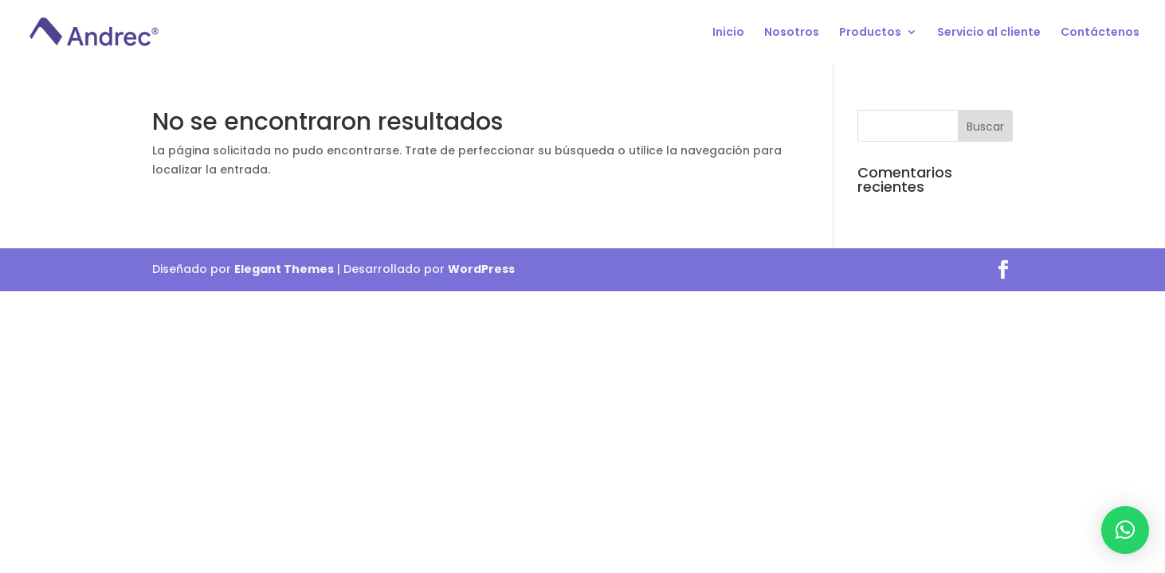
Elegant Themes (284, 269)
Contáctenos (1100, 33)
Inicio (728, 33)
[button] (1125, 530)
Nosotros (791, 33)
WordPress (481, 269)
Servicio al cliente (989, 33)
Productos (870, 33)
